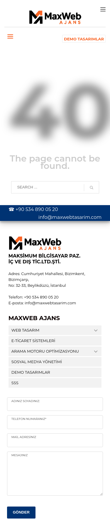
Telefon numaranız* (28, 419)
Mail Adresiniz (23, 437)
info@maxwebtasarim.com (69, 217)
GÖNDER (21, 512)
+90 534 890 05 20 (37, 209)
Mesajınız (19, 455)
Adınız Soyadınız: (25, 401)
